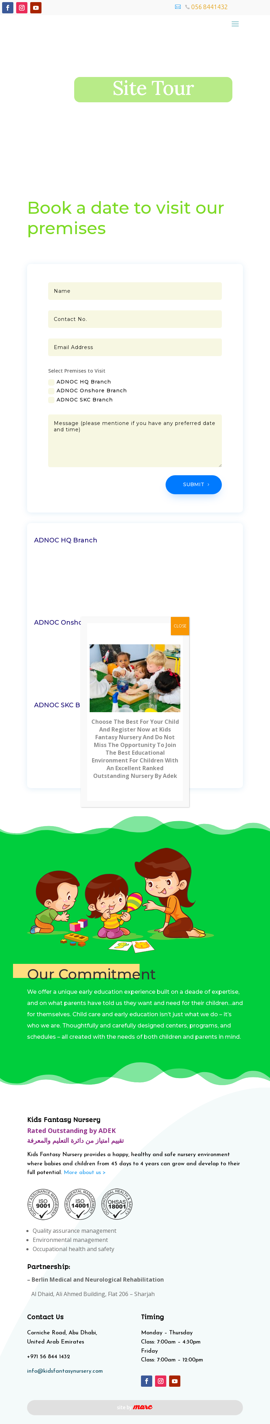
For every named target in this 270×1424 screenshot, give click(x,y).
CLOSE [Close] (180, 626)
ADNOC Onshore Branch (87, 390)
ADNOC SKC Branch (80, 400)
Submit (193, 484)
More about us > (85, 1172)
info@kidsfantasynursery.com (65, 1371)
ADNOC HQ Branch (79, 382)
